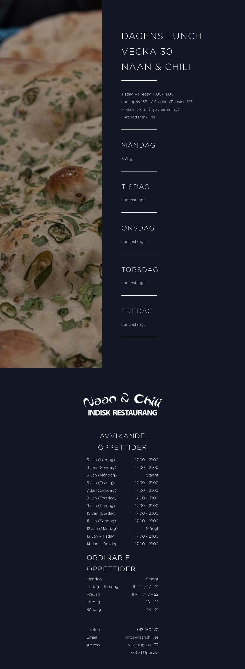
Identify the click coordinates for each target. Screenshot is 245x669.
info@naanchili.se (142, 637)
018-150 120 (147, 630)
